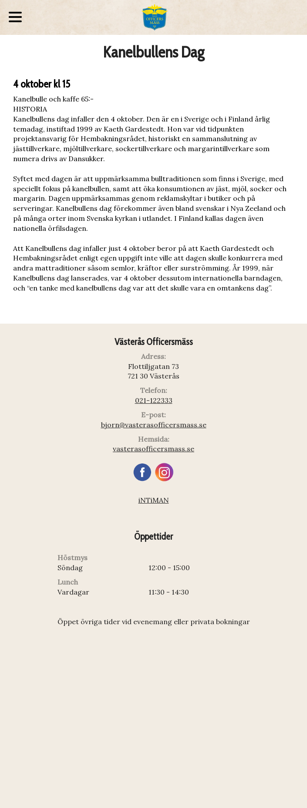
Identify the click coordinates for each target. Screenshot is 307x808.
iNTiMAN (153, 500)
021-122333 (153, 400)
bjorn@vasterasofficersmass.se (153, 424)
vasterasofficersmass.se (153, 448)
